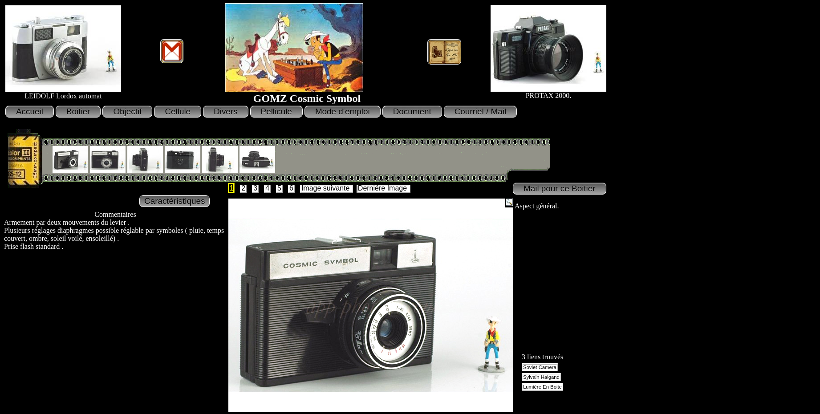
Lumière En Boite (542, 387)
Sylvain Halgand (541, 377)
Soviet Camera (539, 367)
